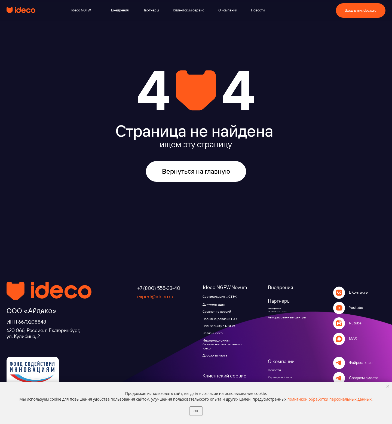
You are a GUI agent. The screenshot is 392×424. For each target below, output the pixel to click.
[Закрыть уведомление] (388, 386)
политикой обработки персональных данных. (330, 399)
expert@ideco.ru (155, 296)
